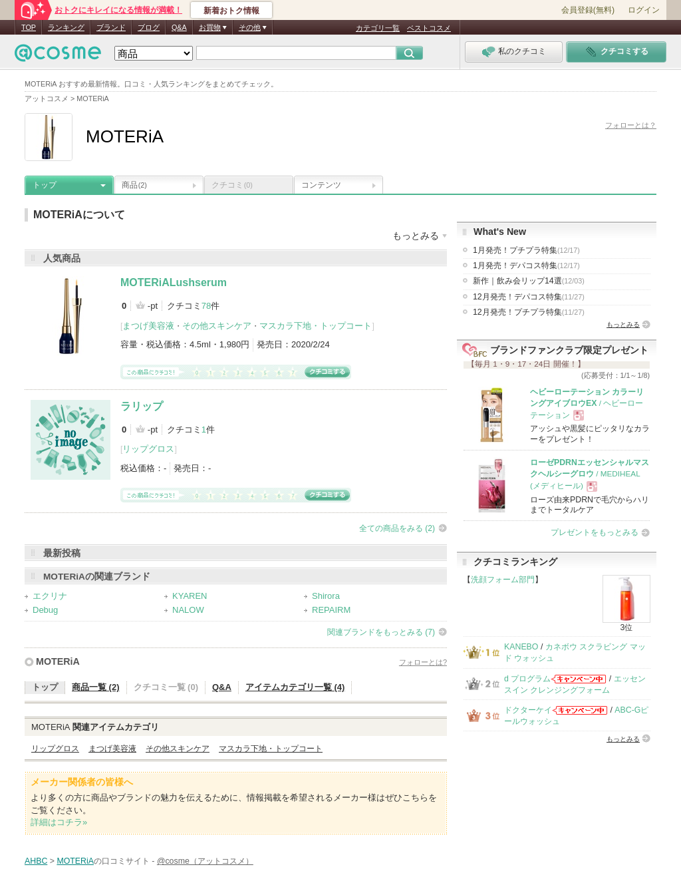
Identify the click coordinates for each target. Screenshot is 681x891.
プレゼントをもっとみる (594, 532)
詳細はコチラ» (59, 822)
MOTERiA (58, 661)
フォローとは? (423, 662)
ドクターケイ (528, 710)
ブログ (149, 27)
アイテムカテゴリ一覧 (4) (295, 687)
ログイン (644, 10)
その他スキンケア (216, 326)
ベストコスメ (429, 28)
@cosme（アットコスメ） (205, 861)
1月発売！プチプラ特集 (526, 250)
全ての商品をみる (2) (397, 528)
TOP (28, 27)
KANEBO (521, 646)
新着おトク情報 (231, 10)
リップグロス (148, 449)
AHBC (36, 861)
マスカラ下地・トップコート (315, 326)
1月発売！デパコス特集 (526, 265)
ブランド (111, 27)
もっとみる (623, 324)
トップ (45, 185)
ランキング (66, 27)
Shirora (326, 596)
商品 (134, 185)
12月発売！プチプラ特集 (529, 312)
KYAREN (189, 596)
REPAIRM (331, 610)
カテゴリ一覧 (378, 28)
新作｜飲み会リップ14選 (529, 280)
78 (206, 306)
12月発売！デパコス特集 (529, 296)
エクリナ (50, 596)
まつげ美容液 (148, 326)
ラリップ (141, 406)
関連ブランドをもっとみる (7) (381, 632)
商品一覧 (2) (96, 687)
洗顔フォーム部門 (503, 579)
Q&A (179, 27)
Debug (45, 610)
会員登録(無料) (587, 10)
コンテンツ (321, 185)
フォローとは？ (630, 125)
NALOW (188, 610)
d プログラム (527, 678)
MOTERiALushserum (173, 282)
